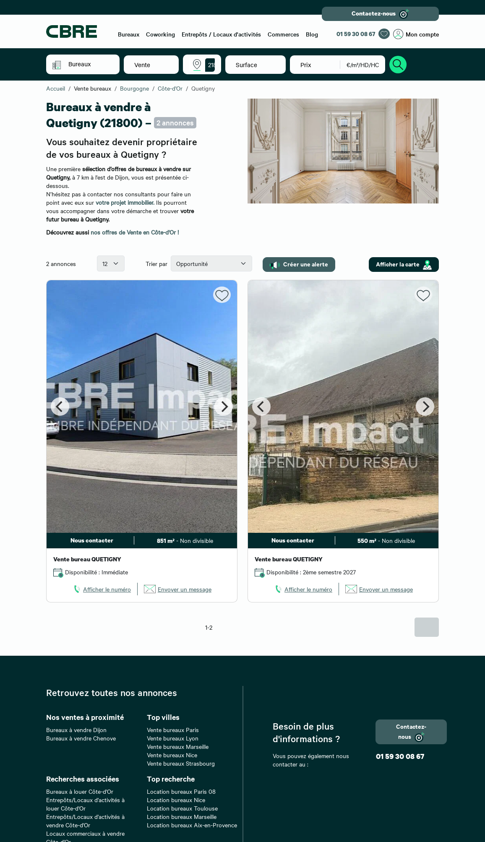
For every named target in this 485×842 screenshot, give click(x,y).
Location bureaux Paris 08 (181, 791)
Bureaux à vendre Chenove (81, 738)
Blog (312, 34)
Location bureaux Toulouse (182, 808)
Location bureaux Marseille (181, 816)
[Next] (223, 406)
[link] (101, 589)
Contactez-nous (380, 14)
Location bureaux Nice (176, 799)
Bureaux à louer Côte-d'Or (79, 791)
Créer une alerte (299, 264)
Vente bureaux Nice (172, 755)
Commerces (283, 34)
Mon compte (416, 34)
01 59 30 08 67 (355, 34)
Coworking (160, 34)
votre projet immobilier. (125, 202)
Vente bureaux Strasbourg (181, 763)
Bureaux (128, 34)
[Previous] (60, 406)
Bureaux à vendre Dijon (76, 729)
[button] (88, 63)
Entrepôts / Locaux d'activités (221, 34)
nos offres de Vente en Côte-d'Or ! (135, 232)
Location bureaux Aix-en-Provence (192, 825)
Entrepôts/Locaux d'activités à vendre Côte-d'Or (85, 820)
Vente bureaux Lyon (172, 738)
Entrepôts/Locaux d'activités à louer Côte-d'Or (85, 803)
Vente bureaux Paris (173, 729)
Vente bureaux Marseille (178, 746)
